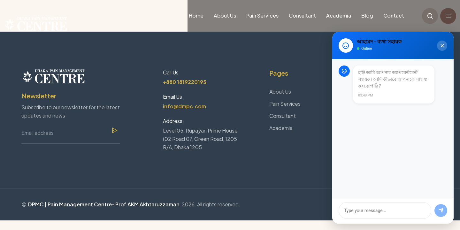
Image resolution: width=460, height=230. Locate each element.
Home (196, 15)
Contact (393, 15)
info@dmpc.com (184, 106)
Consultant (302, 15)
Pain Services (262, 15)
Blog (367, 15)
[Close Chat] (442, 46)
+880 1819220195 (184, 82)
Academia (338, 15)
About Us (225, 15)
